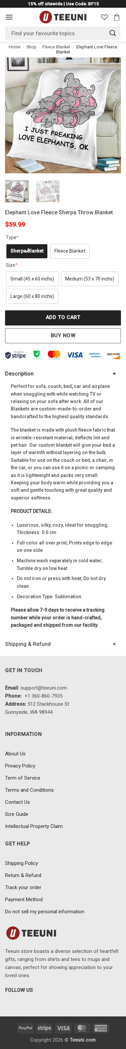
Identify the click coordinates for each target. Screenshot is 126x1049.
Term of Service (22, 778)
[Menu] (9, 17)
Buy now (63, 336)
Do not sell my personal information (44, 912)
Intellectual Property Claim (34, 826)
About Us (15, 754)
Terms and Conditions (29, 790)
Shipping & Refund (28, 644)
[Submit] (113, 33)
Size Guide (16, 814)
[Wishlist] (104, 17)
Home (14, 46)
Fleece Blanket (56, 46)
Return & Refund (23, 875)
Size (11, 265)
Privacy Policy (20, 766)
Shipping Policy (21, 863)
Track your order (23, 887)
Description (19, 373)
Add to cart (63, 317)
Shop (32, 46)
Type (12, 237)
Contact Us (17, 802)
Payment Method (24, 900)
